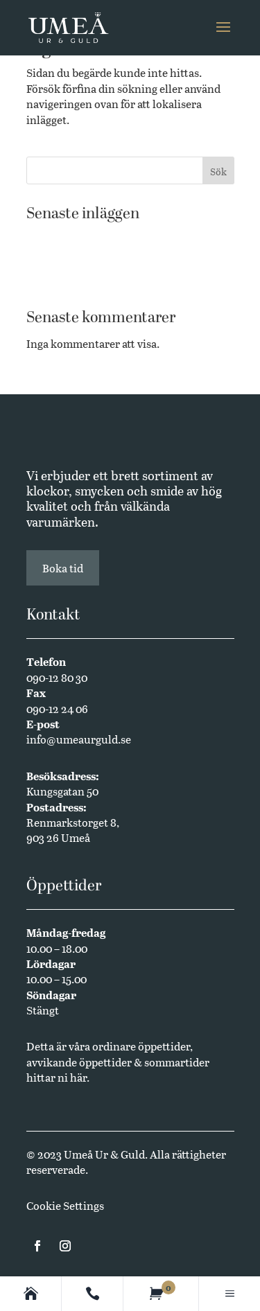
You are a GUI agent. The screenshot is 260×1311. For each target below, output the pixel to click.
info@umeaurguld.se (78, 739)
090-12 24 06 (57, 708)
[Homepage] (30, 1293)
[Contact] (92, 1293)
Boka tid (62, 568)
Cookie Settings (65, 1205)
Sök (218, 171)
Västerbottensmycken (80, 237)
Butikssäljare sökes (73, 259)
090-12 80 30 (56, 677)
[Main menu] (229, 1293)
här (78, 1077)
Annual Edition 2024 (78, 280)
